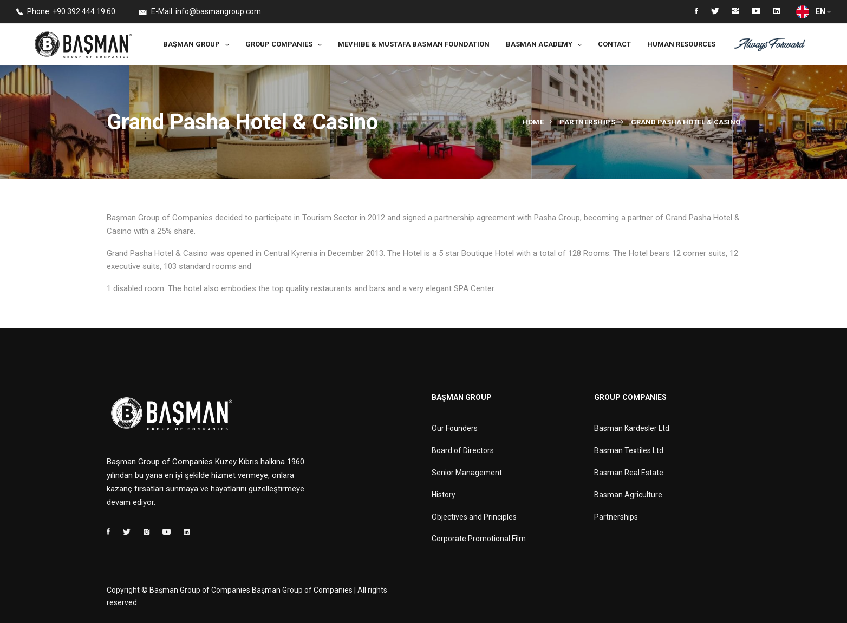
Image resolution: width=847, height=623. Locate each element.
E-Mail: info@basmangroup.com (200, 12)
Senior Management (467, 472)
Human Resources (681, 44)
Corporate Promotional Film (479, 538)
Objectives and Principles (474, 517)
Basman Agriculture (628, 494)
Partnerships (587, 122)
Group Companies (278, 44)
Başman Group (191, 44)
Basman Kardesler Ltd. (632, 428)
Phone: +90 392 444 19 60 (65, 12)
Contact (614, 44)
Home (533, 122)
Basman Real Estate (628, 472)
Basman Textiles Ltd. (629, 450)
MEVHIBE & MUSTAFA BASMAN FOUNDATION (414, 44)
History (443, 494)
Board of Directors (463, 450)
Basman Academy (539, 44)
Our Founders (455, 428)
